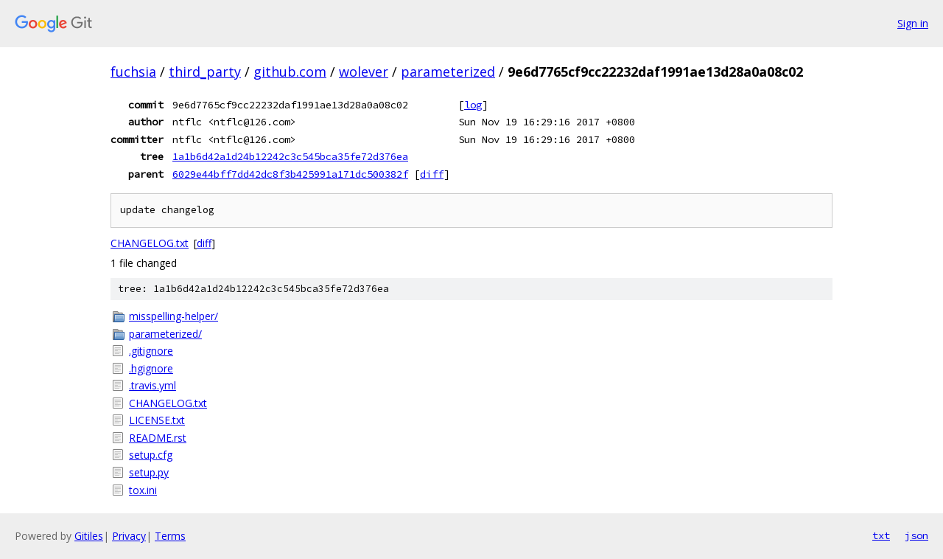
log (473, 104)
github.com (289, 71)
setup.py (149, 472)
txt (881, 535)
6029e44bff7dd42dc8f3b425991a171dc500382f (290, 174)
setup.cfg (150, 455)
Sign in (912, 23)
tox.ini (143, 490)
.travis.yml (152, 385)
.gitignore (151, 351)
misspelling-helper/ (173, 316)
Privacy (129, 536)
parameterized (448, 71)
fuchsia (133, 71)
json (916, 535)
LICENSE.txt (157, 420)
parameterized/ (165, 334)
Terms (170, 536)
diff (432, 174)
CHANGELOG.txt (150, 243)
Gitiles (88, 536)
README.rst (157, 438)
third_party (205, 71)
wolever (363, 71)
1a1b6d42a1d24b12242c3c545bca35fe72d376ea (290, 156)
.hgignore (151, 368)
